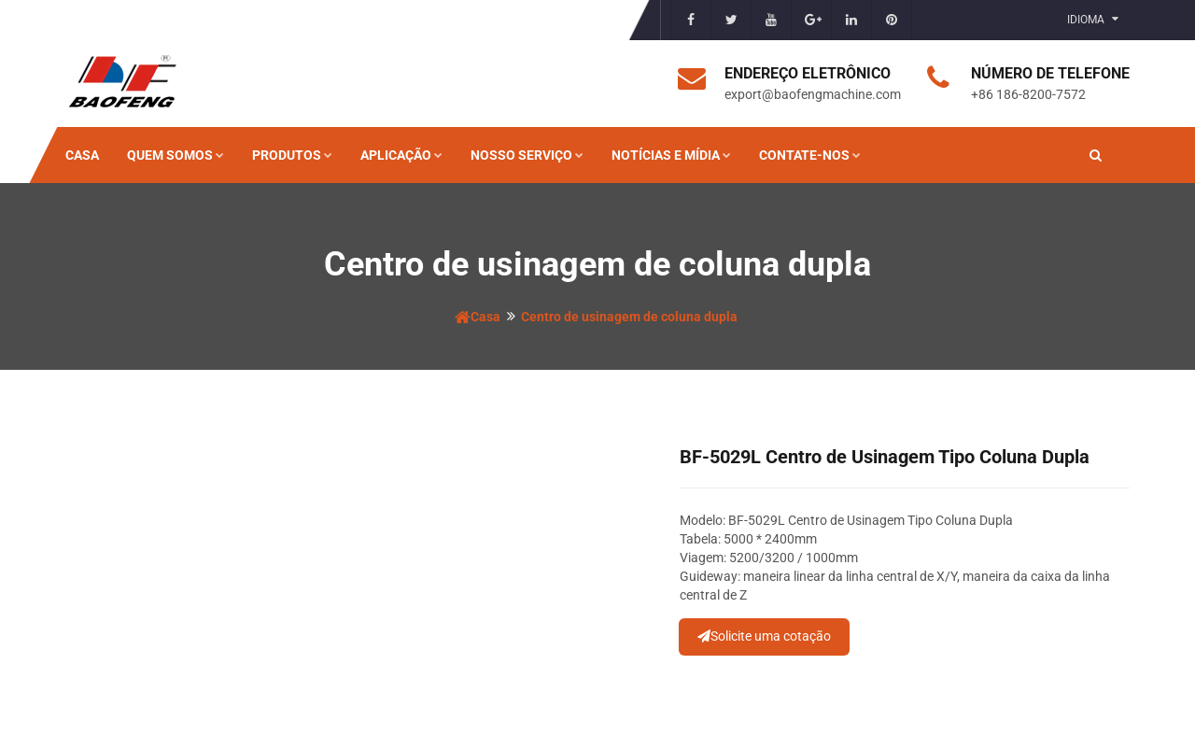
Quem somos (175, 155)
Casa (82, 155)
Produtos (292, 155)
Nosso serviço (527, 155)
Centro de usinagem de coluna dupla (629, 316)
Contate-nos (810, 155)
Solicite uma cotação (764, 636)
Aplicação (401, 155)
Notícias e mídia (671, 155)
